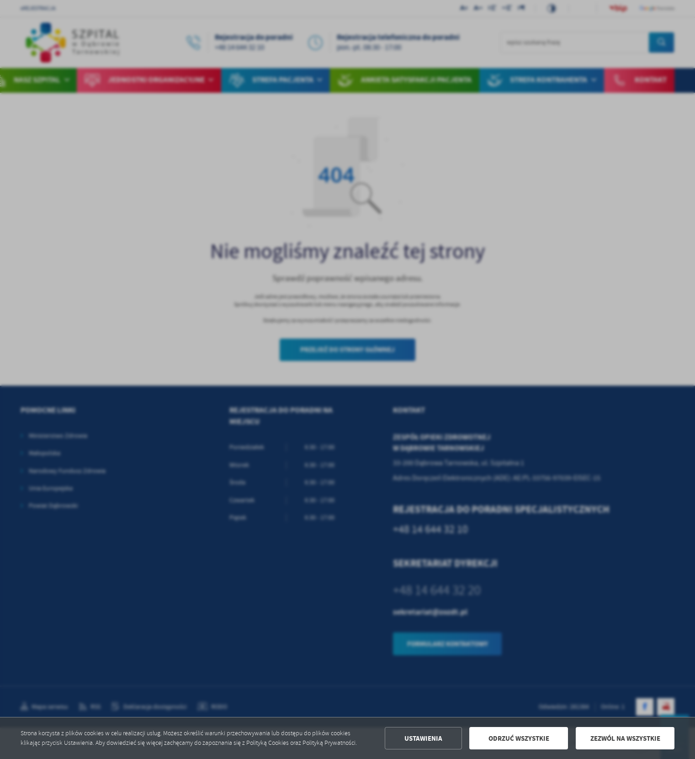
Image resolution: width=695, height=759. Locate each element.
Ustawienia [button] (423, 738)
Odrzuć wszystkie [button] (518, 738)
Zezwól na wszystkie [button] (625, 738)
